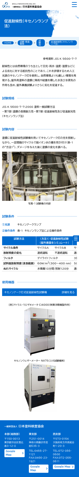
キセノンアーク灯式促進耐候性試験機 (25, 292)
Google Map (15, 453)
